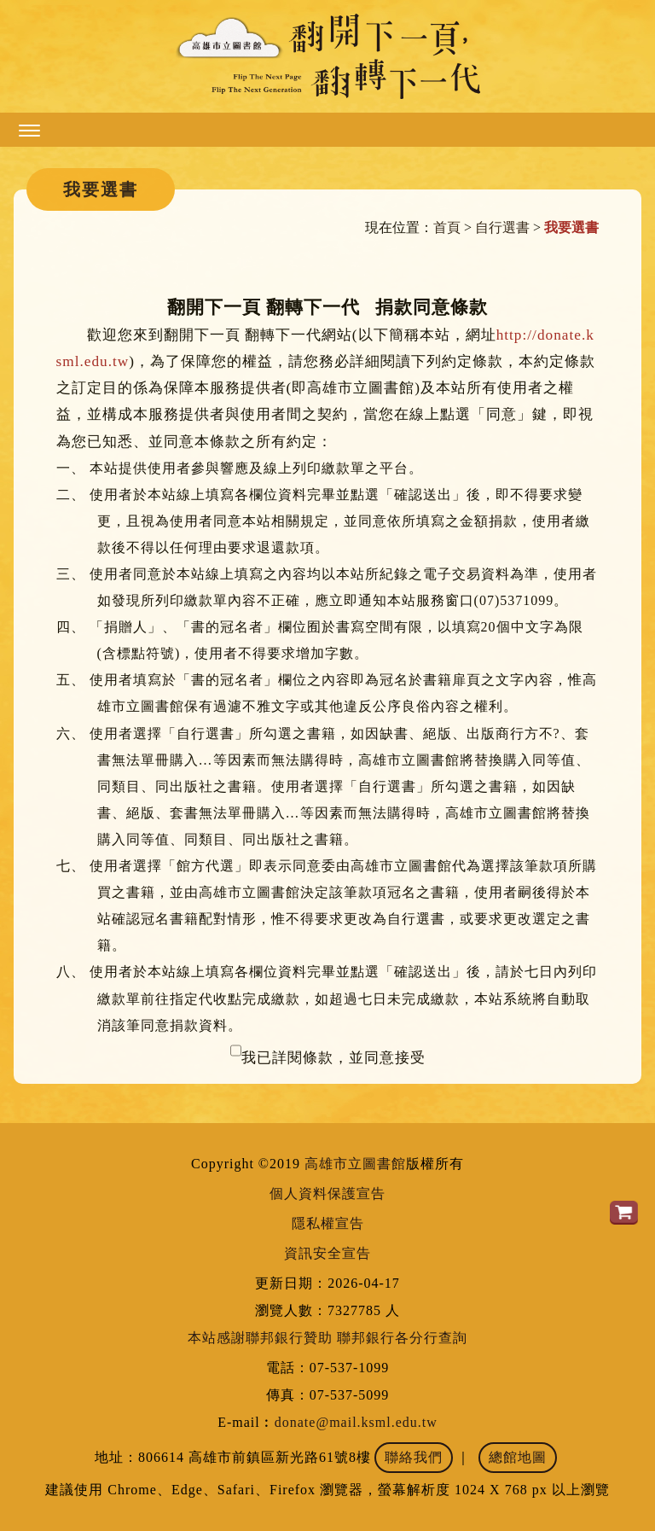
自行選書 (502, 227)
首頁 (447, 227)
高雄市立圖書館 (355, 1163)
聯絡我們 (414, 1457)
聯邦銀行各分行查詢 (402, 1337)
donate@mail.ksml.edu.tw (356, 1422)
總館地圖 (518, 1457)
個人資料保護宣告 (327, 1193)
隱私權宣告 (328, 1223)
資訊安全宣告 (327, 1253)
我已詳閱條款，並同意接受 (333, 1058)
